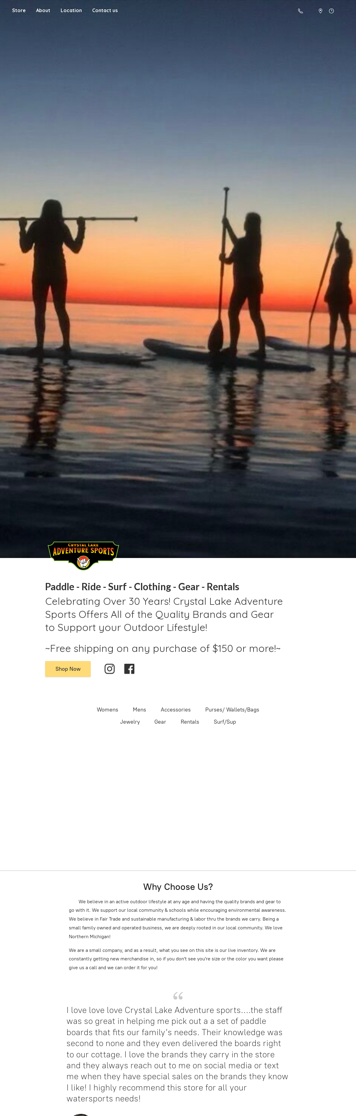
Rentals (190, 721)
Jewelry (130, 721)
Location (71, 10)
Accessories (176, 709)
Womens (107, 709)
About (43, 10)
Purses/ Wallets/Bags (232, 709)
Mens (139, 709)
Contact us (105, 10)
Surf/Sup (225, 721)
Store (19, 10)
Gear (160, 721)
